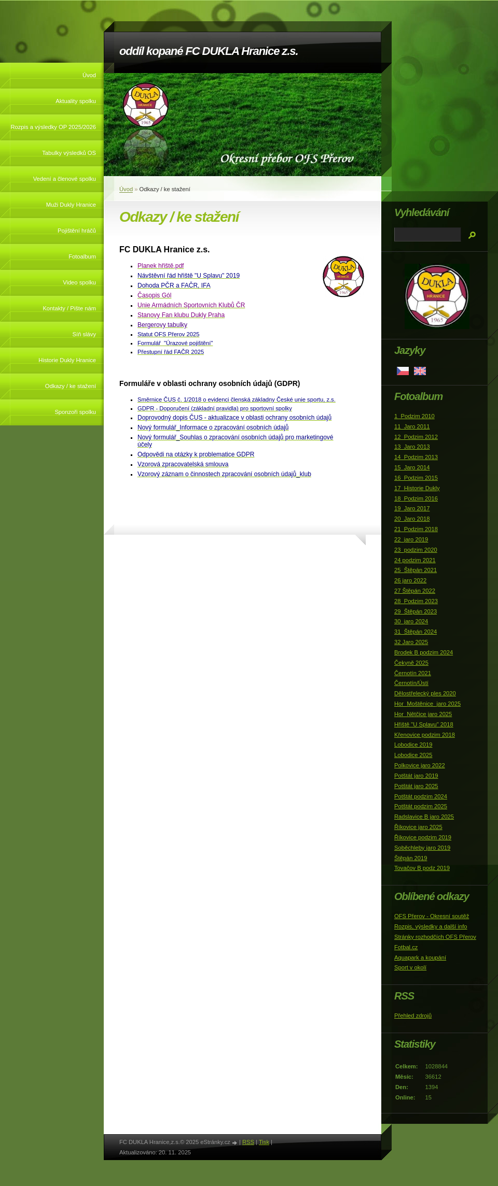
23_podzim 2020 (415, 550)
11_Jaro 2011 (412, 426)
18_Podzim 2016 (416, 498)
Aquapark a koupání (420, 957)
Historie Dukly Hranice (67, 360)
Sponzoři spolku (75, 412)
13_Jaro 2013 (412, 447)
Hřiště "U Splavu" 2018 (423, 724)
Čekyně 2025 (411, 663)
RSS (248, 1142)
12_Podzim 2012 (416, 437)
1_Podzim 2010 (414, 416)
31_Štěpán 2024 (415, 631)
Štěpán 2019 (410, 858)
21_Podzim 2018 (416, 529)
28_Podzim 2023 (416, 601)
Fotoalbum (82, 256)
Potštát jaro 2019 (416, 776)
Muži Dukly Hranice (71, 205)
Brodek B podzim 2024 (423, 652)
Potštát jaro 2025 (416, 786)
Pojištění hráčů (77, 230)
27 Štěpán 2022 (414, 591)
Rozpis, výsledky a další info (430, 926)
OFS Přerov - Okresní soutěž (431, 916)
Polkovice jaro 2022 (419, 765)
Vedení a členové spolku (64, 179)
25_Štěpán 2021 (415, 570)
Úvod (89, 75)
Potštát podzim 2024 (420, 796)
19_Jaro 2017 (412, 508)
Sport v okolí (410, 967)
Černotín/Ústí (411, 683)
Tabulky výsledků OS (69, 153)
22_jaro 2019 (411, 539)
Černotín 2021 (412, 673)
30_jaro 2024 (411, 621)
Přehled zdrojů (413, 1015)
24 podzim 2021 (415, 560)
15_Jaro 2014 (412, 467)
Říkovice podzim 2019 (422, 837)
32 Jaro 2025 (411, 642)
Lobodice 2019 (413, 744)
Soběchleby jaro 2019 (422, 848)
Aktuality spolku (76, 101)
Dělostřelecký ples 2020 (425, 693)
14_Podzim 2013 (416, 457)
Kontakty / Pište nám (69, 308)
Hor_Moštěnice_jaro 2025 (427, 704)
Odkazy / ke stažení (70, 386)
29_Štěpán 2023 (415, 611)
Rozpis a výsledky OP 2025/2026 (53, 127)
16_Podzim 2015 (416, 478)
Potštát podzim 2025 (420, 806)
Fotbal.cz (406, 947)
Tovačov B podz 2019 (422, 868)
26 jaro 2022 (410, 580)
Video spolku (79, 282)
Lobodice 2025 (413, 755)
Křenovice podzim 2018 (424, 735)
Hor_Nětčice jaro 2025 (423, 714)
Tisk (264, 1142)
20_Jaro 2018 (412, 519)
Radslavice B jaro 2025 (424, 816)
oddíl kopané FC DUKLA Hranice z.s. (208, 51)
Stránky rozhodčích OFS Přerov (435, 937)
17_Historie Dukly (417, 488)
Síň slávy (84, 334)
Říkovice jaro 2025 (418, 827)
